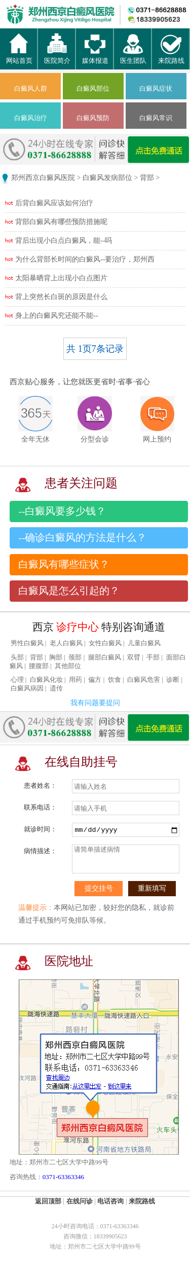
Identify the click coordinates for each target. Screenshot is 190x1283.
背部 (147, 177)
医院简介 (57, 56)
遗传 (56, 688)
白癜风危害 (143, 679)
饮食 (114, 679)
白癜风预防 (93, 118)
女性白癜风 (105, 643)
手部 (153, 657)
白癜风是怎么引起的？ (69, 590)
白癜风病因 (27, 688)
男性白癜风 (27, 643)
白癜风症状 (155, 88)
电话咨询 (110, 1201)
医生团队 (133, 56)
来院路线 (171, 56)
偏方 (94, 679)
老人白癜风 (66, 643)
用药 (75, 679)
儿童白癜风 (144, 643)
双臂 (133, 657)
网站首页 (19, 56)
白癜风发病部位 (107, 177)
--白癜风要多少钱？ (62, 511)
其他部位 (68, 666)
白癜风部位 (93, 88)
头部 (17, 657)
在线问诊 (79, 1201)
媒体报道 (95, 56)
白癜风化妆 (46, 679)
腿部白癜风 (104, 657)
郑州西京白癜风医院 (43, 177)
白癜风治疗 (30, 118)
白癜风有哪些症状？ (63, 564)
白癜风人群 (30, 88)
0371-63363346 (63, 1177)
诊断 (172, 679)
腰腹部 (39, 666)
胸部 (55, 657)
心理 (17, 679)
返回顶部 (48, 1201)
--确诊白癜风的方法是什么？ (82, 537)
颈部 (75, 657)
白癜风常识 (155, 118)
